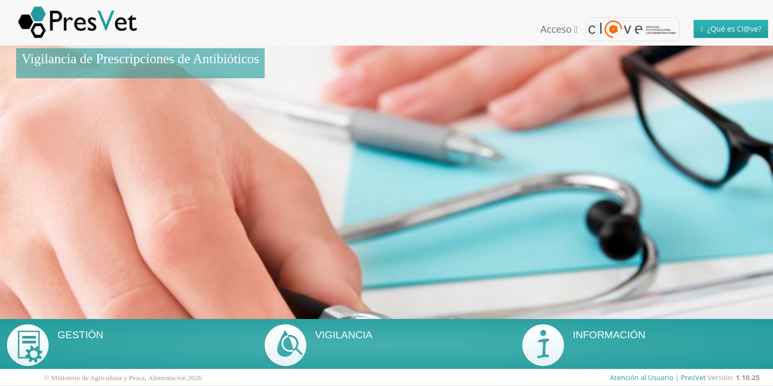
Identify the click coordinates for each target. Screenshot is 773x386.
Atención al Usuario (641, 377)
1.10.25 (747, 377)
